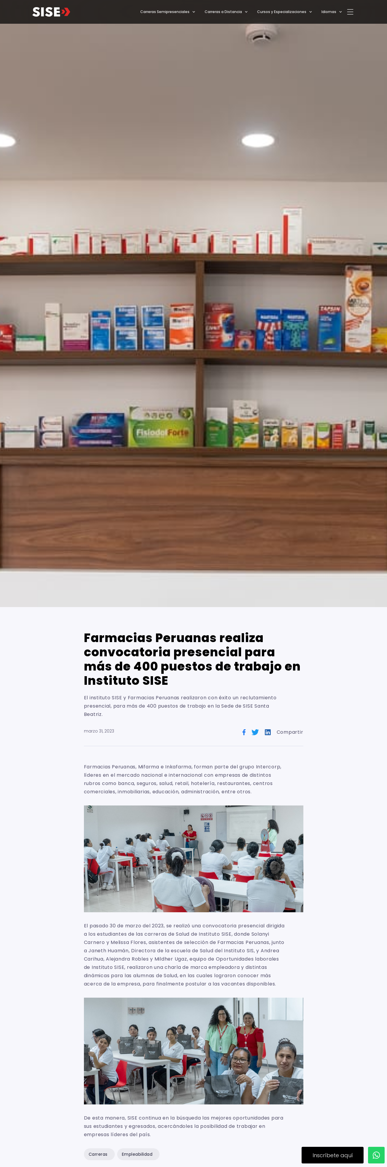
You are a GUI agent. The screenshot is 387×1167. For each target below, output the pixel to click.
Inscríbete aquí (333, 1155)
